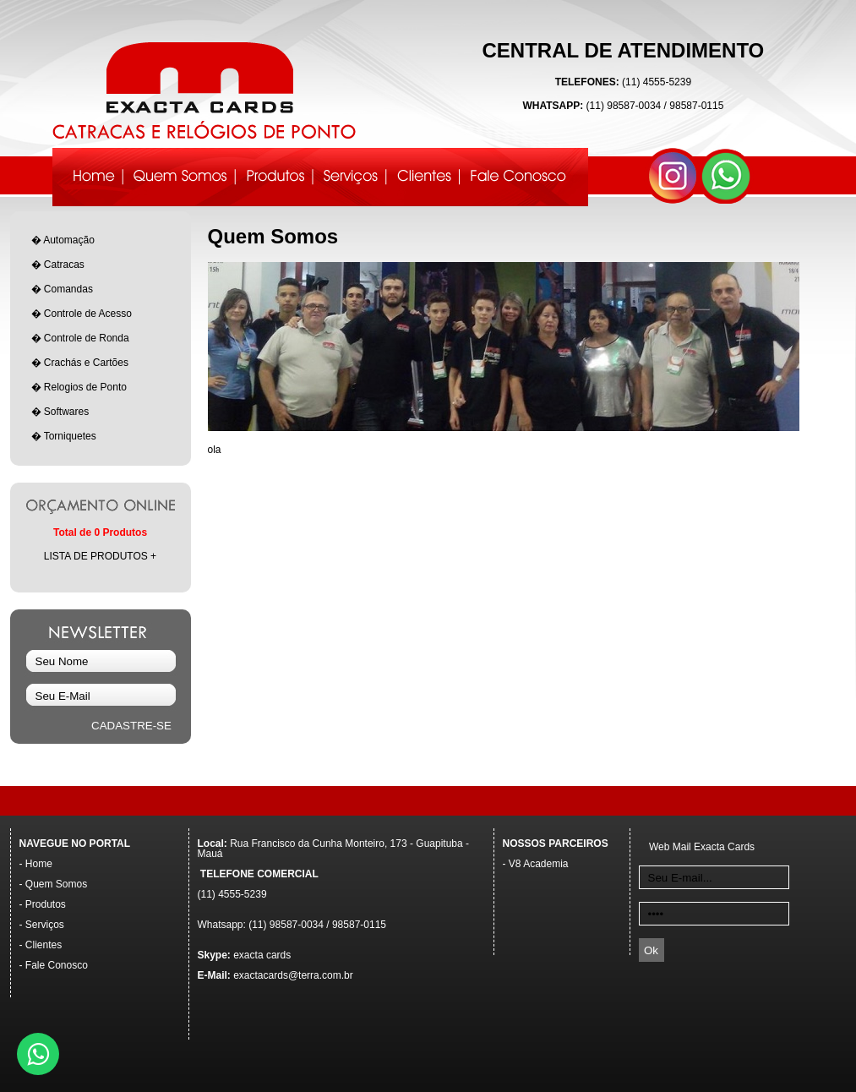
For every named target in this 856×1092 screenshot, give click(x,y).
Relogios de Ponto (85, 387)
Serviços (44, 925)
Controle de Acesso (88, 313)
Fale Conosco (56, 965)
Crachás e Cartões (86, 363)
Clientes (43, 945)
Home (38, 864)
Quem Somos (56, 884)
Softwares (66, 412)
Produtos (45, 904)
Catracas (64, 264)
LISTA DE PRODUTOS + (100, 556)
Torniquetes (70, 436)
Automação (69, 240)
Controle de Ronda (86, 338)
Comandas (68, 289)
